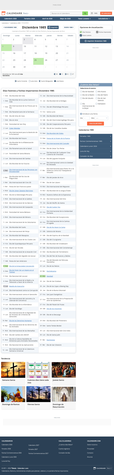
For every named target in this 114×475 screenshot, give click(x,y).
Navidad (50, 276)
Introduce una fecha (89, 114)
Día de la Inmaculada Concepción (21, 266)
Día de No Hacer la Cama (56, 227)
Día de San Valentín (101, 99)
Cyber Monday (14, 128)
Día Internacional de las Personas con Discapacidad (23, 171)
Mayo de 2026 (65, 19)
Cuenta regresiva (64, 449)
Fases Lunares (85, 35)
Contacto (90, 453)
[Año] (96, 13)
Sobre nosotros (92, 445)
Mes (99, 118)
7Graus (13, 468)
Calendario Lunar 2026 (88, 146)
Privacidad (90, 449)
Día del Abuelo (87, 98)
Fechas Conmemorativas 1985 (91, 141)
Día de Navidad (87, 91)
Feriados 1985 (85, 136)
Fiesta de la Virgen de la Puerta (58, 138)
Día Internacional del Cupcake (58, 143)
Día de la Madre (88, 95)
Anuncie (90, 457)
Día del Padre (102, 95)
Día (85, 118)
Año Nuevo (101, 91)
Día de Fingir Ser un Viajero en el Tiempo (21, 271)
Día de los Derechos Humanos (20, 321)
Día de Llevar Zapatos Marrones (21, 191)
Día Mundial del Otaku (55, 133)
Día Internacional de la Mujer (87, 106)
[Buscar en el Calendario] (85, 13)
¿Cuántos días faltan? (89, 85)
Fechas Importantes (103, 32)
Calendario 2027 (33, 445)
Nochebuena (51, 271)
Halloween (101, 104)
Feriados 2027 (33, 449)
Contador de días (86, 156)
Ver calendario (106, 13)
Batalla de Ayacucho (16, 286)
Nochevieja (51, 340)
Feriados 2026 (29, 19)
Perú (26, 13)
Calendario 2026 (10, 19)
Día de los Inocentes (54, 309)
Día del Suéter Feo (53, 207)
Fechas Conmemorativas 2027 (38, 453)
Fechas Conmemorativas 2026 (11, 453)
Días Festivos (85, 32)
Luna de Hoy (84, 151)
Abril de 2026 (47, 19)
